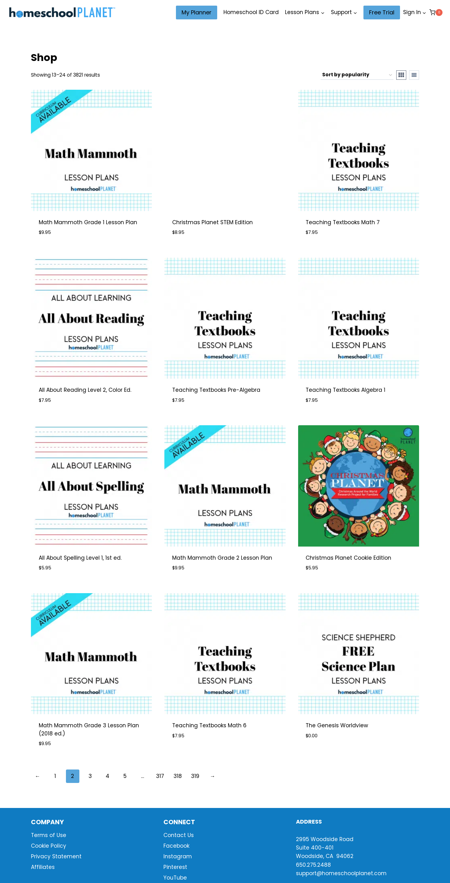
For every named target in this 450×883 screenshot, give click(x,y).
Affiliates (43, 867)
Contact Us (178, 835)
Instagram (177, 856)
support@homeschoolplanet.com (341, 873)
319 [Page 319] (195, 776)
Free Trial (381, 12)
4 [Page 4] (107, 776)
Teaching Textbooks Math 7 (343, 222)
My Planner (197, 12)
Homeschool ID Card (251, 12)
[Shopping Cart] (435, 12)
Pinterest (175, 867)
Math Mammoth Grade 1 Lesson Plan (88, 222)
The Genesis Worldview (337, 725)
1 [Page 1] (55, 776)
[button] (424, 12)
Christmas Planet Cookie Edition (348, 558)
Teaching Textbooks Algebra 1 (345, 390)
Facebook (176, 846)
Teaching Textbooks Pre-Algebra (216, 390)
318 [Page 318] (177, 776)
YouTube (175, 877)
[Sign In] (414, 12)
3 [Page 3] (90, 776)
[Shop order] (357, 75)
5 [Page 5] (125, 776)
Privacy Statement (56, 856)
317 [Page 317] (160, 776)
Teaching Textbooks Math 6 (209, 725)
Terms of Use (48, 835)
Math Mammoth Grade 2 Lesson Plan (222, 558)
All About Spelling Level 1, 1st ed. (80, 558)
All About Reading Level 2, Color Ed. (85, 390)
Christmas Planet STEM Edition (212, 222)
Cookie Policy (48, 846)
